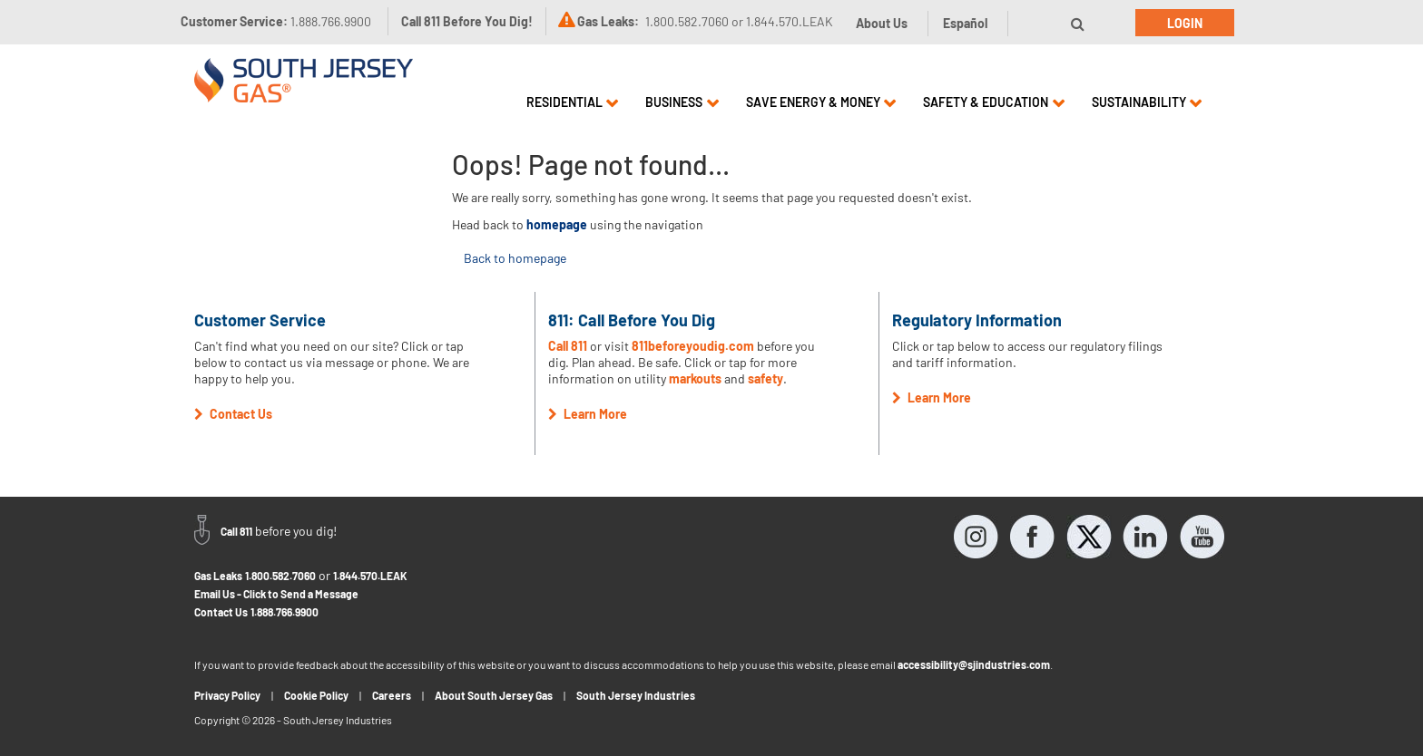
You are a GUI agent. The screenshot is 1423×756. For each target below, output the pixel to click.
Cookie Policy (316, 695)
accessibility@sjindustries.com (974, 664)
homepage (556, 224)
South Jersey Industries (635, 695)
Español (965, 23)
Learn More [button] (587, 414)
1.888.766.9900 (284, 612)
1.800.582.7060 (280, 575)
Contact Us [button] (233, 414)
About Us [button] (882, 23)
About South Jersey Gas (494, 695)
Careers (391, 695)
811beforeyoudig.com (693, 346)
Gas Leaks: (608, 21)
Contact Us (221, 612)
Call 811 (567, 346)
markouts (695, 378)
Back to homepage (515, 258)
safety (765, 378)
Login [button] (1184, 23)
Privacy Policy (227, 695)
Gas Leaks (218, 575)
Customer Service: (276, 21)
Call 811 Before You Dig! (467, 21)
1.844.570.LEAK (370, 575)
